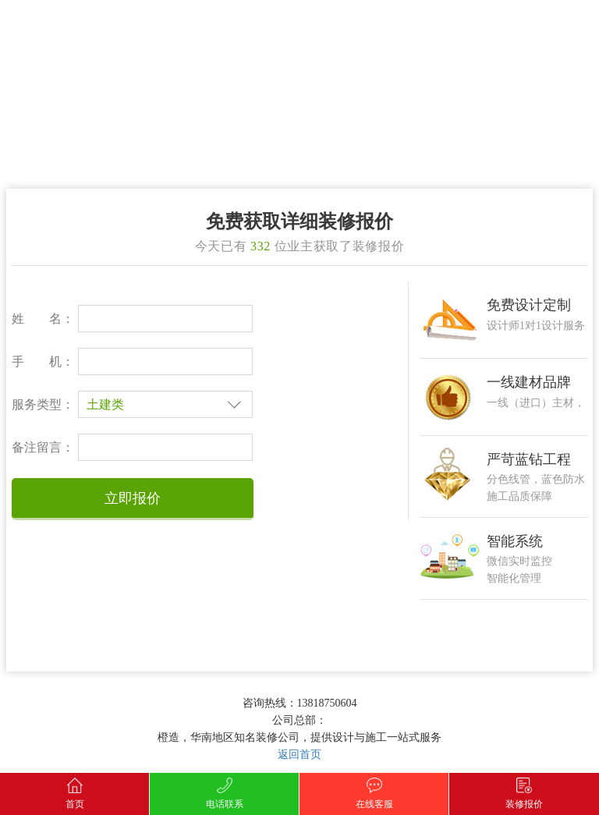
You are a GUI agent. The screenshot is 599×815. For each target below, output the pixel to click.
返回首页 (299, 754)
